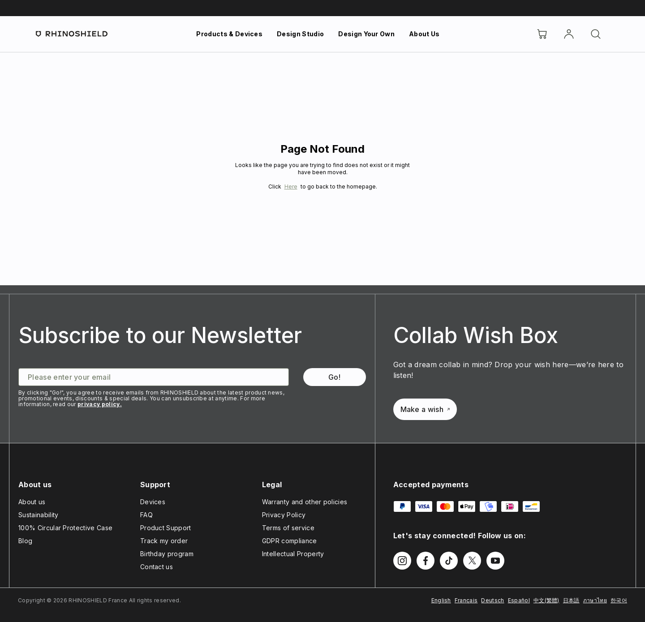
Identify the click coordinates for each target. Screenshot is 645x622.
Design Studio (300, 34)
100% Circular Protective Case (65, 528)
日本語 (571, 600)
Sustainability (38, 515)
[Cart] (542, 34)
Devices (152, 502)
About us (32, 502)
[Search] (595, 34)
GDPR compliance (289, 541)
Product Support (165, 528)
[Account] (568, 34)
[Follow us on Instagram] (402, 561)
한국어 (619, 600)
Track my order (164, 541)
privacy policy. (99, 404)
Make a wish (425, 409)
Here (290, 186)
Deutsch (492, 600)
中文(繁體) (546, 600)
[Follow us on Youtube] (495, 561)
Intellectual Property (293, 554)
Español (519, 600)
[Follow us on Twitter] (472, 561)
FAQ (146, 515)
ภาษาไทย (595, 600)
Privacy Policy (283, 515)
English (441, 600)
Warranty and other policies (305, 502)
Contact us (156, 567)
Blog (25, 541)
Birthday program (167, 554)
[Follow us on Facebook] (425, 561)
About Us (424, 34)
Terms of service (288, 528)
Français (466, 600)
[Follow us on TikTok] (449, 561)
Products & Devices (229, 34)
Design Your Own (366, 34)
